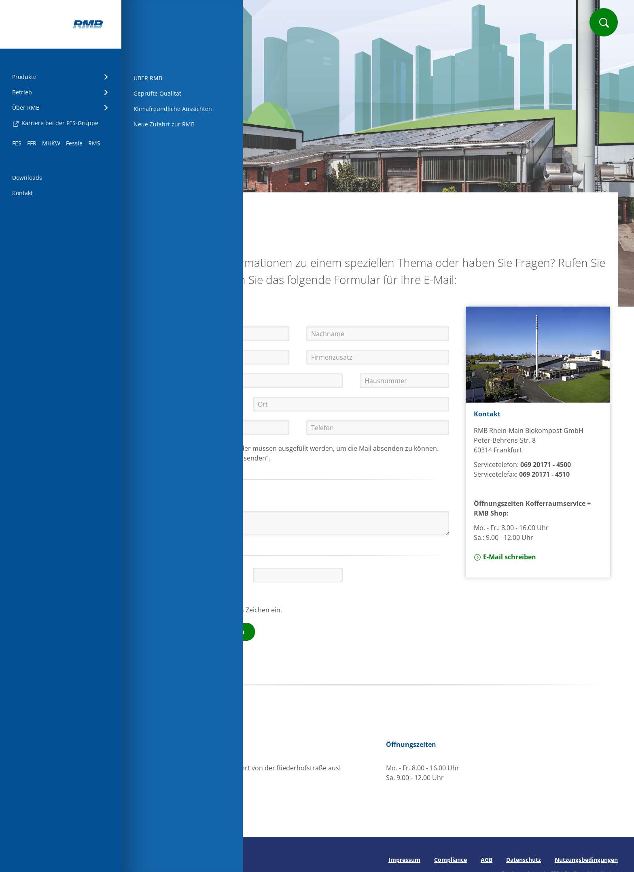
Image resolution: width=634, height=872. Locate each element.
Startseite (166, 205)
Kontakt (22, 193)
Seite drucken (157, 859)
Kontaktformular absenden (200, 631)
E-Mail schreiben (505, 556)
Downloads (27, 177)
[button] (217, 574)
